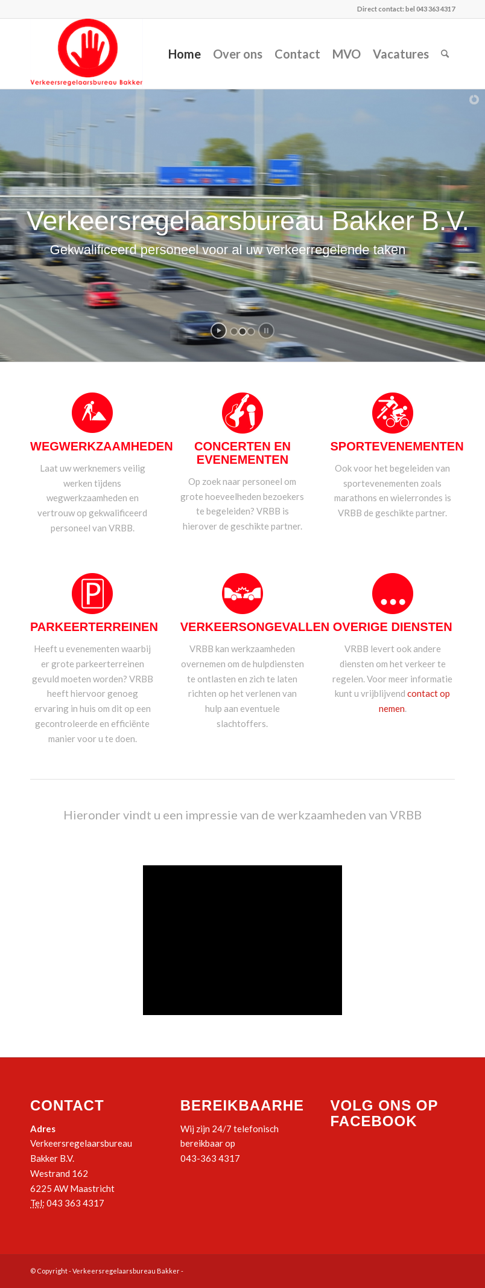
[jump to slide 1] (234, 331)
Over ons (237, 53)
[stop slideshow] (266, 330)
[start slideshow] (219, 330)
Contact (297, 53)
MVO (346, 53)
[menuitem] (445, 54)
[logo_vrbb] (86, 54)
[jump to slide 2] (242, 331)
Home (184, 53)
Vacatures (401, 53)
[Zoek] (445, 54)
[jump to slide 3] (251, 331)
